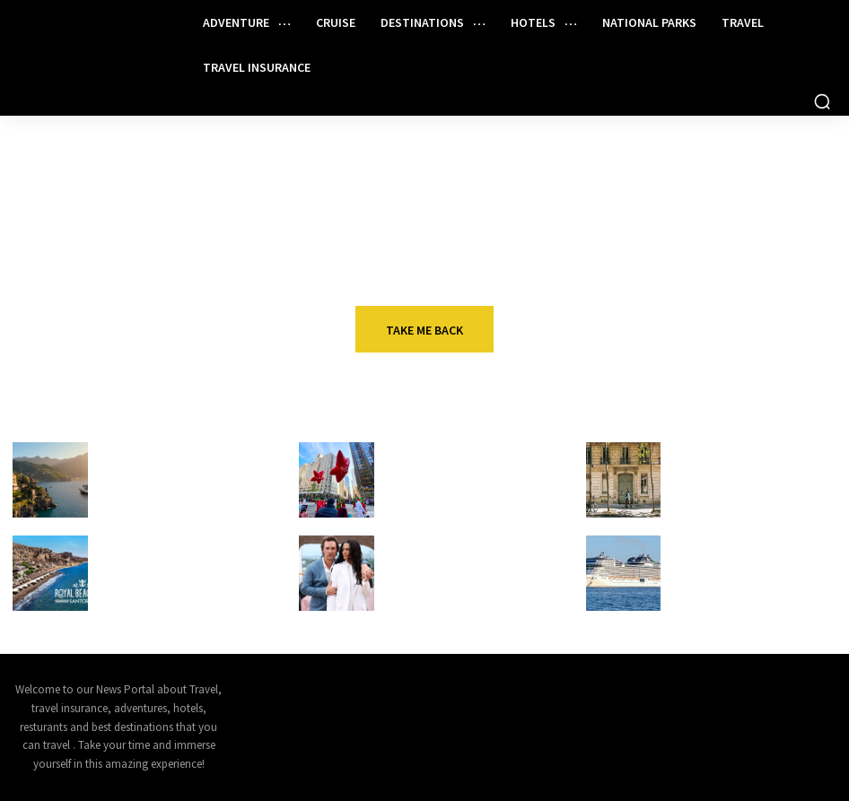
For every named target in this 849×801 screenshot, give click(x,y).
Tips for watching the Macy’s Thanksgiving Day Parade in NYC (464, 481)
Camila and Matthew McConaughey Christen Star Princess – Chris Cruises (460, 574)
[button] (822, 101)
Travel (122, 449)
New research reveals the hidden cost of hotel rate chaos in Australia (741, 481)
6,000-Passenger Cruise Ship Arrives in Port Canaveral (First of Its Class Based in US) (755, 574)
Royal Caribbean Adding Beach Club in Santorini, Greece (182, 567)
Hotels (696, 449)
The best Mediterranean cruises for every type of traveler (166, 481)
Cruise (122, 542)
